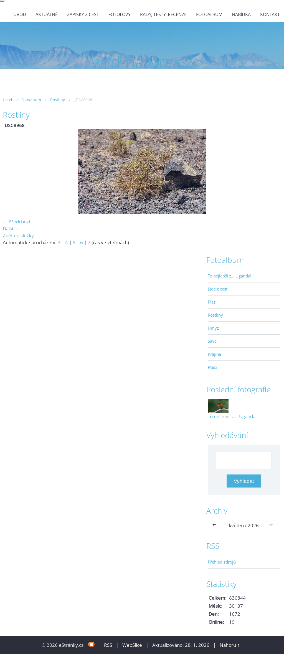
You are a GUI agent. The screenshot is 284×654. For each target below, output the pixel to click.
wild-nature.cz (16, 25)
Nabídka (241, 14)
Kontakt (270, 14)
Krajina (214, 354)
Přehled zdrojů (222, 562)
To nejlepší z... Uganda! (229, 276)
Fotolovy (119, 14)
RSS (108, 645)
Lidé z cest (217, 289)
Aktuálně (47, 14)
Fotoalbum (209, 14)
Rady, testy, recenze (163, 14)
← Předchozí (16, 221)
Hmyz (213, 328)
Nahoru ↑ (230, 645)
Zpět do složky (18, 235)
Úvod (19, 14)
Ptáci (212, 367)
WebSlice (132, 645)
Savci (212, 341)
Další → (11, 228)
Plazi (212, 302)
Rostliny (57, 99)
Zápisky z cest (83, 14)
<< (215, 525)
